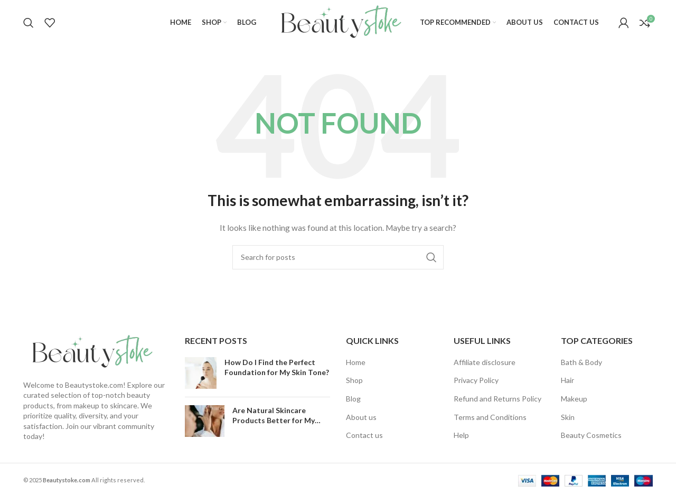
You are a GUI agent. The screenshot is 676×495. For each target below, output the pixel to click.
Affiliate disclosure (484, 362)
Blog (353, 398)
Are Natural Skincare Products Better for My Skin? (273, 420)
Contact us (364, 435)
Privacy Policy (476, 380)
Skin (568, 417)
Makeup (574, 398)
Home (355, 362)
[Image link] (89, 351)
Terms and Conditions (490, 417)
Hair (567, 380)
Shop (354, 380)
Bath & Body (581, 362)
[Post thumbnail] (201, 373)
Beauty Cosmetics (591, 435)
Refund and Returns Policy (497, 398)
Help (461, 435)
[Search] (28, 22)
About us (361, 417)
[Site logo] (338, 21)
